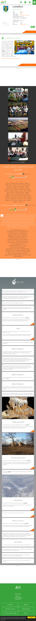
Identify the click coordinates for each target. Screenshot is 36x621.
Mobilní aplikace (26, 609)
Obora (12, 194)
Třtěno (25, 199)
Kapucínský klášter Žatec (17, 244)
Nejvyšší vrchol (19, 224)
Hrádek (12, 189)
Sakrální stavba (25, 227)
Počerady (13, 195)
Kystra (29, 189)
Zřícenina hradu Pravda (22, 241)
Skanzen (3, 218)
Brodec (23, 185)
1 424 (21, 21)
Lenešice (18, 6)
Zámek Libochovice (18, 256)
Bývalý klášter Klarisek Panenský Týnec (17, 236)
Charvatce (14, 186)
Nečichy (8, 194)
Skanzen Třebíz (27, 255)
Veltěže (29, 199)
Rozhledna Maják (17, 255)
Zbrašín (15, 202)
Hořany (27, 188)
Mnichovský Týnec (19, 192)
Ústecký (21, 11)
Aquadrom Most (11, 242)
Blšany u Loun (9, 185)
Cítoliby (15, 188)
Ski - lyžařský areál (31, 215)
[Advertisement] (18, 77)
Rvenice (29, 195)
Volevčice (15, 200)
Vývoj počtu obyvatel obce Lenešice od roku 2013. (11, 58)
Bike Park (26, 224)
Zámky (14, 221)
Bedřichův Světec (14, 183)
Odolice (17, 194)
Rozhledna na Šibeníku (22, 242)
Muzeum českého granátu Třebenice (17, 253)
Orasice (27, 194)
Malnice (29, 191)
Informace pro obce (10, 609)
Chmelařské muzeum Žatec (13, 248)
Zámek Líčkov (11, 241)
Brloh (19, 185)
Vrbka (19, 200)
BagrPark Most (8, 255)
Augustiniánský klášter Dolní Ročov (17, 238)
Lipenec (12, 191)
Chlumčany (21, 186)
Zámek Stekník (23, 233)
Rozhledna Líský (25, 248)
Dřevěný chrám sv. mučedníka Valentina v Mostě (17, 250)
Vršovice (24, 200)
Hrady (10, 221)
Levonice (7, 191)
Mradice (27, 192)
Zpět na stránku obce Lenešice (29, 65)
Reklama (26, 604)
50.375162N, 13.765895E (24, 15)
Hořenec (7, 189)
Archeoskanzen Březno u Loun (17, 230)
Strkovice (13, 199)
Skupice (29, 197)
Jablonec (17, 189)
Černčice (9, 186)
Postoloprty (20, 195)
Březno (15, 185)
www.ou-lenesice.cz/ (24, 24)
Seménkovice (13, 197)
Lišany (16, 191)
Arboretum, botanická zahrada (28, 218)
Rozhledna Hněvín (10, 252)
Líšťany (20, 191)
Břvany (28, 185)
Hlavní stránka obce (32, 31)
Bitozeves (27, 183)
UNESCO (24, 215)
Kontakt (26, 613)
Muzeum (9, 227)
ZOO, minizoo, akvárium (9, 215)
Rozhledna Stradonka (12, 239)
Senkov (20, 197)
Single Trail (32, 224)
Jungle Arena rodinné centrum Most (18, 245)
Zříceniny (20, 221)
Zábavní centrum (16, 227)
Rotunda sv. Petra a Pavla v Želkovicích (17, 235)
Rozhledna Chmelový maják (18, 247)
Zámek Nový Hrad (13, 233)
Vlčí (11, 200)
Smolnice (7, 199)
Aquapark (18, 215)
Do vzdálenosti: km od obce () (13, 205)
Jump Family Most (23, 239)
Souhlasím (31, 617)
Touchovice (19, 199)
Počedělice (7, 195)
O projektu (10, 604)
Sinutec (24, 197)
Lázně (13, 224)
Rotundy (3, 224)
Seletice (7, 197)
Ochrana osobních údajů (10, 613)
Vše (2, 215)
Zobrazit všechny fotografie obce (18, 162)
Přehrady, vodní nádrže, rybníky (13, 218)
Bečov (7, 183)
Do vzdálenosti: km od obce (13, 174)
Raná (25, 195)
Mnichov (12, 192)
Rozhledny (5, 221)
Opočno (22, 194)
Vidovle (7, 200)
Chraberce (9, 188)
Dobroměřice (20, 188)
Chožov (27, 186)
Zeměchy (20, 202)
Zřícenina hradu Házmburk (23, 252)
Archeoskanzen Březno (12, 231)
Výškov (29, 200)
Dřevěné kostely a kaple (28, 221)
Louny (21, 14)
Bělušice (22, 183)
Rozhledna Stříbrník (24, 231)
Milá (8, 192)
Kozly (25, 189)
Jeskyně (8, 224)
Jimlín (21, 189)
